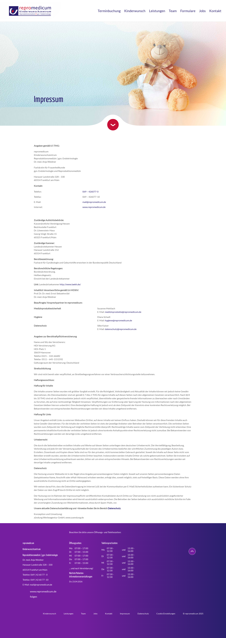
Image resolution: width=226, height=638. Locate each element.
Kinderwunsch (134, 11)
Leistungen (157, 11)
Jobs (202, 11)
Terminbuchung (109, 11)
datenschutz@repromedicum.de (120, 329)
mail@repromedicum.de (94, 202)
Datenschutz (114, 508)
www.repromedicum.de (94, 207)
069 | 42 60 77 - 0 (39, 574)
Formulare (187, 11)
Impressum (125, 613)
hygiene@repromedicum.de (118, 320)
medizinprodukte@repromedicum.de (123, 311)
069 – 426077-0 (90, 191)
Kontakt (215, 11)
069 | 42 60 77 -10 (39, 579)
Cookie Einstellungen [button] (165, 613)
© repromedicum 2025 (193, 613)
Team (173, 11)
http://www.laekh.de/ (70, 284)
